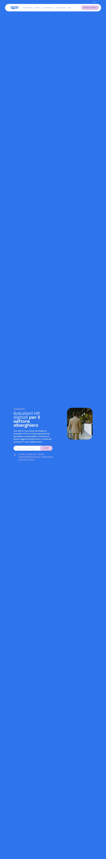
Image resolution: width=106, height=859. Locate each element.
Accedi (95, 2)
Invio (46, 448)
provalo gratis (90, 8)
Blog (69, 7)
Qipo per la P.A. (61, 7)
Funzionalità (28, 7)
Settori (38, 7)
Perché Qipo (49, 7)
